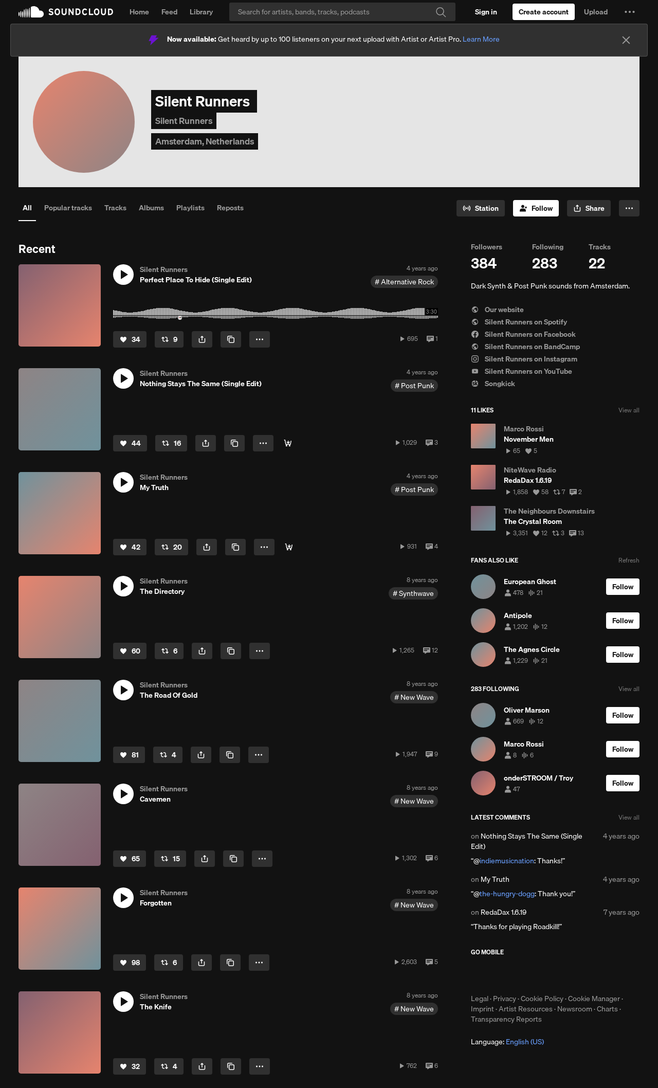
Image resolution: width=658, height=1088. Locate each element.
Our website (497, 309)
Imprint (482, 1008)
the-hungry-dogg (507, 893)
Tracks (115, 207)
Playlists (190, 207)
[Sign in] (486, 12)
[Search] (342, 12)
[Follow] (536, 208)
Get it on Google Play (571, 975)
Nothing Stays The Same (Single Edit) (526, 841)
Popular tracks (68, 207)
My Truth (495, 879)
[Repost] (169, 339)
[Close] (626, 40)
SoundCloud (66, 11)
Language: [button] (507, 1041)
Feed (169, 11)
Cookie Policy (542, 998)
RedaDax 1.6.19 (503, 912)
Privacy (504, 998)
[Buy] (288, 443)
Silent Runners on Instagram (524, 359)
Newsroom (574, 1008)
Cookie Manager (594, 998)
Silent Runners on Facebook (523, 334)
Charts (607, 1008)
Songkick (493, 383)
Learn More (481, 39)
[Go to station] (480, 208)
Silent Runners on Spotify (519, 322)
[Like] (130, 339)
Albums (151, 207)
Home (139, 11)
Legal (479, 998)
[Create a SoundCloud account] (544, 12)
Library (201, 11)
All (27, 207)
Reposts (230, 207)
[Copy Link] (231, 339)
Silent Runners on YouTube (521, 371)
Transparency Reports (506, 1019)
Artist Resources (526, 1008)
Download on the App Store (502, 975)
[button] (629, 12)
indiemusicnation (507, 860)
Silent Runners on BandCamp (525, 346)
